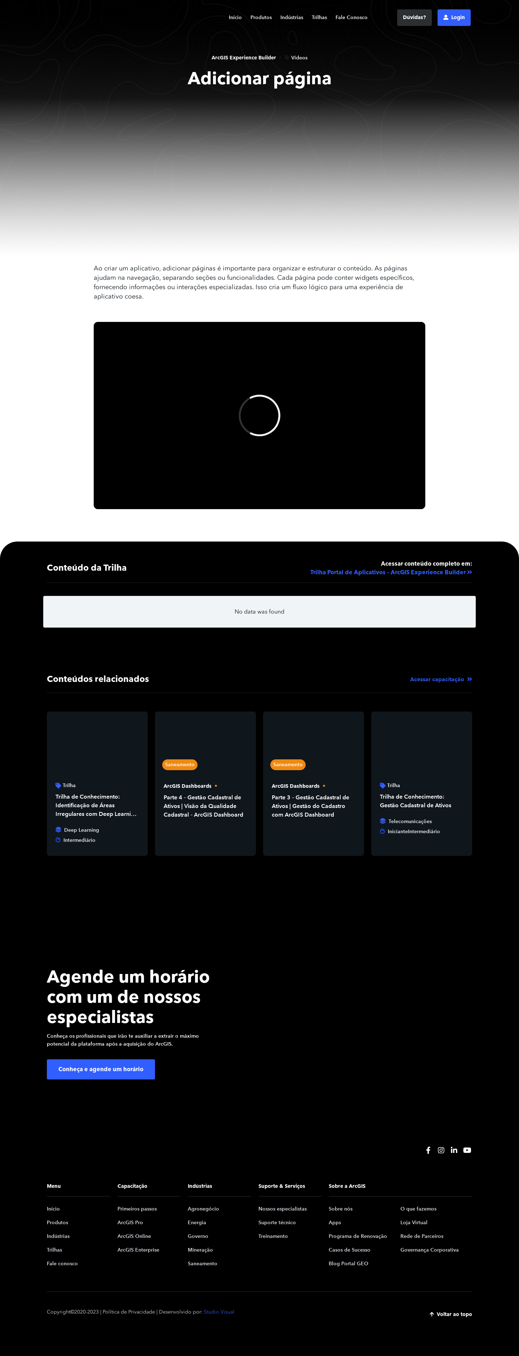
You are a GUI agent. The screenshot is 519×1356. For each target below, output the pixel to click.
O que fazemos (418, 1209)
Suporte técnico (277, 1223)
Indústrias (291, 17)
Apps (335, 1223)
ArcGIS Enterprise (138, 1250)
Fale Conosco (352, 17)
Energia (197, 1223)
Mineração (200, 1250)
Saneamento (202, 1264)
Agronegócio (203, 1209)
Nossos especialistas (282, 1209)
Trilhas (319, 17)
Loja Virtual (413, 1223)
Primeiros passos (137, 1209)
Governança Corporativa (429, 1250)
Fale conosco (62, 1264)
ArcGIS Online (134, 1236)
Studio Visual (219, 1312)
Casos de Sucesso (350, 1250)
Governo (198, 1236)
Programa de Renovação (358, 1236)
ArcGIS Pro (130, 1223)
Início (235, 17)
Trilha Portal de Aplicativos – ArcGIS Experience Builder (388, 572)
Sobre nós (340, 1209)
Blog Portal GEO (348, 1264)
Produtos (261, 17)
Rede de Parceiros (421, 1236)
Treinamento (273, 1236)
